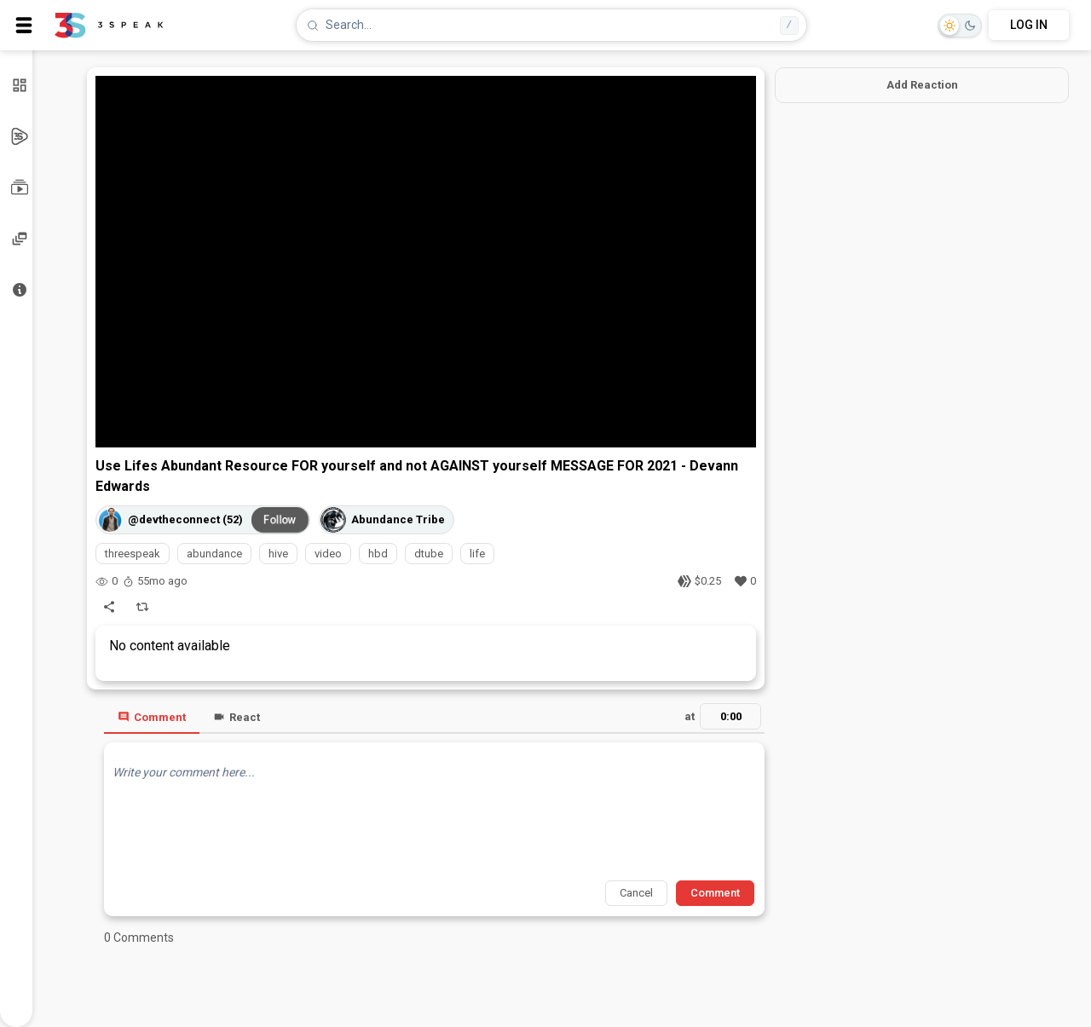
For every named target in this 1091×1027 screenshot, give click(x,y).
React (236, 717)
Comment (152, 717)
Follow (280, 520)
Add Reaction (922, 84)
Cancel (636, 892)
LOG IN (1029, 25)
